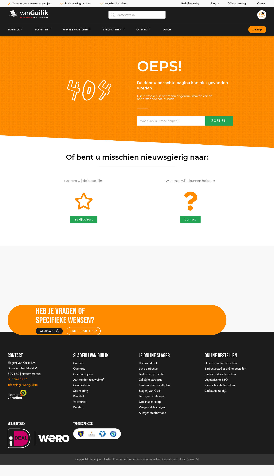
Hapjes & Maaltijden (75, 29)
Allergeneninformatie (152, 413)
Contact (261, 3)
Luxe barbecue (148, 368)
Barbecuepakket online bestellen (225, 368)
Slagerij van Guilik (150, 390)
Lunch (167, 29)
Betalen (78, 407)
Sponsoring (80, 390)
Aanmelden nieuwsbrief (88, 379)
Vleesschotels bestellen (220, 385)
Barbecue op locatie (151, 374)
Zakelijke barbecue (150, 379)
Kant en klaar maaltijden (154, 385)
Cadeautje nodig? (215, 390)
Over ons (79, 368)
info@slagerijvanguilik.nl (23, 385)
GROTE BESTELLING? (83, 331)
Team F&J (192, 459)
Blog (213, 3)
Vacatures (79, 402)
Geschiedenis (81, 385)
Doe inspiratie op (150, 402)
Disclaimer (120, 459)
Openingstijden (83, 374)
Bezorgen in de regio (152, 396)
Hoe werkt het (148, 363)
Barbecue (14, 29)
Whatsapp (47, 331)
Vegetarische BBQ (216, 379)
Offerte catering (237, 3)
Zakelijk (257, 29)
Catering (142, 29)
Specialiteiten (112, 29)
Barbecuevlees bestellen (220, 374)
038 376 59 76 (17, 379)
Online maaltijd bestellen (221, 363)
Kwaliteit (78, 396)
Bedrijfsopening (190, 3)
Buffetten (41, 29)
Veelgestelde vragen (152, 407)
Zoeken (219, 121)
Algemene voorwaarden (144, 459)
